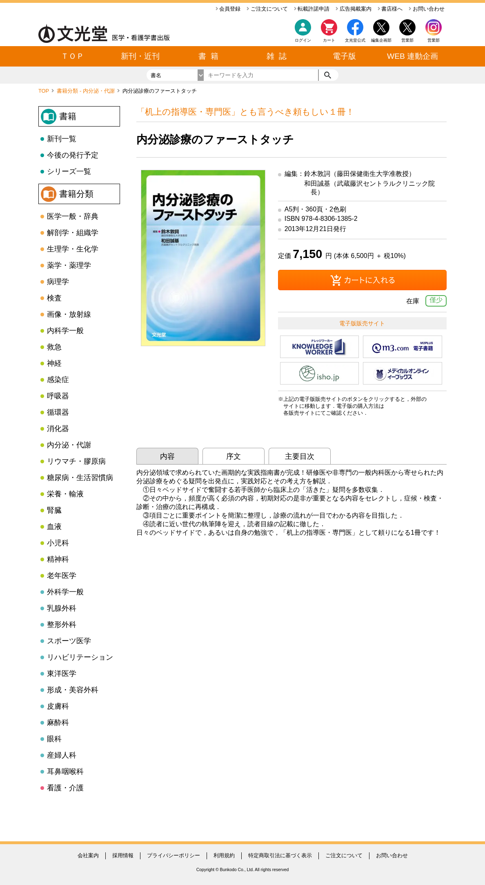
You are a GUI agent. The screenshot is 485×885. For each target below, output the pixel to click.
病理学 (58, 282)
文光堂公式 (355, 40)
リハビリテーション (80, 657)
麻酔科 (58, 722)
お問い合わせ (427, 9)
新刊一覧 (61, 139)
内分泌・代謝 (69, 445)
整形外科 (61, 624)
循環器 (58, 412)
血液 (54, 527)
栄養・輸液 (65, 494)
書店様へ (390, 9)
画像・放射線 (69, 314)
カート (329, 32)
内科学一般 (65, 331)
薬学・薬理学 (69, 265)
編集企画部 (381, 40)
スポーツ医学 (69, 641)
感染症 (58, 380)
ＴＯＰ (72, 56)
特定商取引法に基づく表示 (280, 855)
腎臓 (54, 510)
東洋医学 (61, 673)
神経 (54, 363)
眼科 (54, 739)
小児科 (58, 543)
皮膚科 (58, 706)
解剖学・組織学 (72, 233)
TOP (44, 91)
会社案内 (88, 855)
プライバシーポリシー (173, 855)
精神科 (58, 559)
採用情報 (122, 855)
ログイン (303, 40)
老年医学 (61, 575)
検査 (54, 298)
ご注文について (267, 9)
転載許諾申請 (312, 9)
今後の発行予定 (72, 155)
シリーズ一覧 (69, 171)
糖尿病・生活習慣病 (80, 478)
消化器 (58, 429)
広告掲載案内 (354, 9)
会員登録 (228, 9)
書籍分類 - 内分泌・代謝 (86, 91)
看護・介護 (65, 788)
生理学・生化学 (72, 249)
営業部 (433, 40)
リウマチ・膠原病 (76, 461)
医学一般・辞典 (72, 216)
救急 (54, 347)
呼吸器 (58, 396)
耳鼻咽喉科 (65, 771)
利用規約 (224, 855)
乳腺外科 (61, 608)
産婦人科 (61, 755)
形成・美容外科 (72, 690)
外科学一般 (65, 592)
